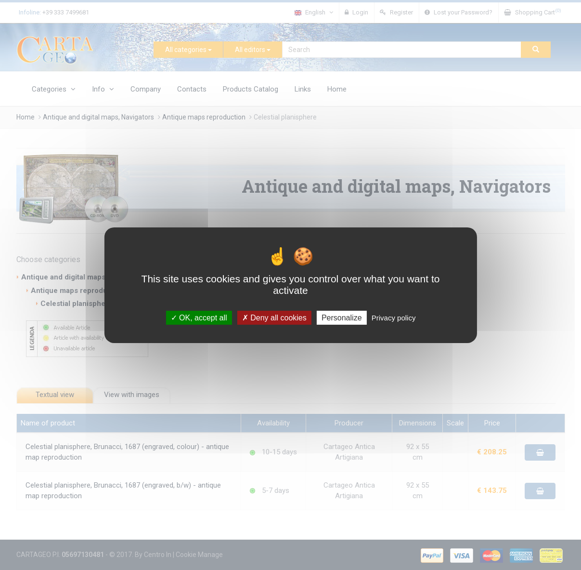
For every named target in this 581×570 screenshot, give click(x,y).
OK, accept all (199, 317)
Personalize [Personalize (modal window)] (342, 317)
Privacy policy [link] (394, 317)
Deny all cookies (274, 317)
